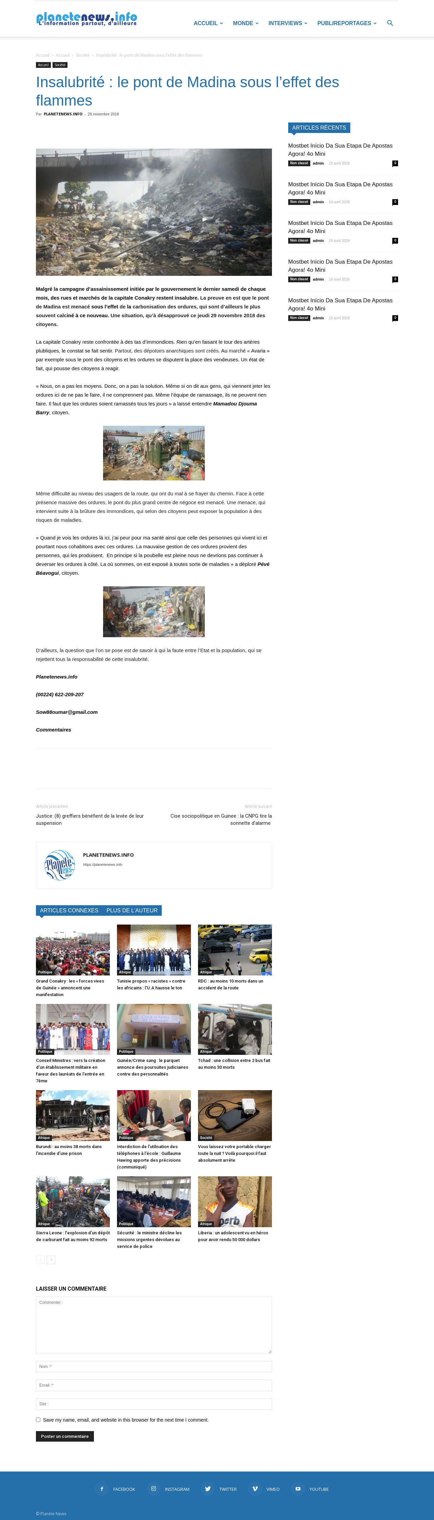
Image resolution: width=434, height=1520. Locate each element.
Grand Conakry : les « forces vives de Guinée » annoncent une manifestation (70, 987)
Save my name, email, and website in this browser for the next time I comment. (126, 1420)
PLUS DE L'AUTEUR (132, 910)
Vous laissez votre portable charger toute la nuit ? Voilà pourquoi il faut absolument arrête (234, 1153)
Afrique (125, 972)
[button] (390, 24)
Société (83, 55)
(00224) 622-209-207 (60, 694)
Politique (45, 972)
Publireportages (347, 23)
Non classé (299, 163)
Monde (246, 23)
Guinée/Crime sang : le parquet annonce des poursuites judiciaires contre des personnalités (152, 1067)
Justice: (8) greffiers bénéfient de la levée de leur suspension (90, 819)
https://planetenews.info (102, 864)
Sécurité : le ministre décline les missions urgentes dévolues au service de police (149, 1239)
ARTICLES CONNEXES (69, 910)
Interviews (288, 23)
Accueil (208, 23)
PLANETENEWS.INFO (63, 113)
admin (318, 163)
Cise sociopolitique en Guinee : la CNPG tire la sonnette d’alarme (221, 819)
